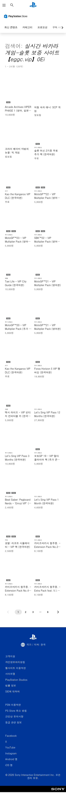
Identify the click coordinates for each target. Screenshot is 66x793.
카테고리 (27, 27)
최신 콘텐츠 (10, 27)
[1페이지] (18, 612)
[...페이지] (40, 612)
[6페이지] (47, 612)
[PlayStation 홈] (33, 5)
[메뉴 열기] (4, 5)
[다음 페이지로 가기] (58, 612)
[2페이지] (25, 612)
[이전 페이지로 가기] (8, 612)
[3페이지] (33, 612)
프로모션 (42, 27)
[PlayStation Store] (16, 16)
